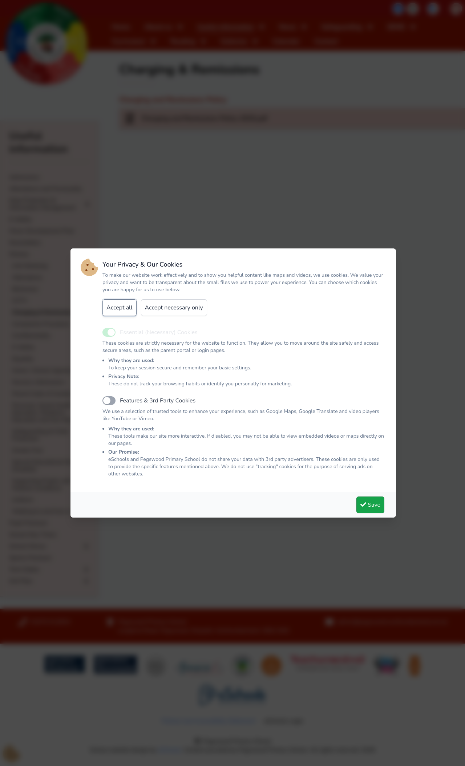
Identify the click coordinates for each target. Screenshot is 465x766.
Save (370, 505)
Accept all (119, 308)
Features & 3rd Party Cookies (157, 401)
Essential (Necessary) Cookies (159, 332)
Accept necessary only (174, 308)
